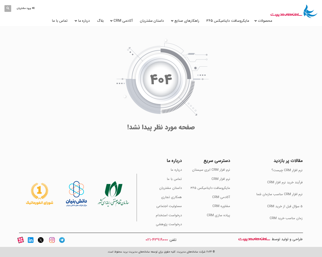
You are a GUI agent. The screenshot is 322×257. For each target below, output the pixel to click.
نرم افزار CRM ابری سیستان (211, 170)
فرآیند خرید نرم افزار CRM (285, 182)
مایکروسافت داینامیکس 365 (227, 21)
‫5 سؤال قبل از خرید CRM (285, 206)
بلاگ (100, 21)
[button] (26, 8)
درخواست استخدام (169, 215)
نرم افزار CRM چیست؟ (287, 170)
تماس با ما (60, 21)
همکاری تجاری (171, 197)
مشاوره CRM (221, 206)
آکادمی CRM (221, 197)
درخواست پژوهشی (169, 224)
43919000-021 (157, 239)
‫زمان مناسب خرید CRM (286, 218)
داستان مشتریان (152, 21)
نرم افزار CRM (221, 179)
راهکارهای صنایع (186, 21)
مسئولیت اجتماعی (169, 206)
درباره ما (84, 21)
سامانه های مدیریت (254, 239)
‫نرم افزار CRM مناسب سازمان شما (279, 194)
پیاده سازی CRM (218, 215)
